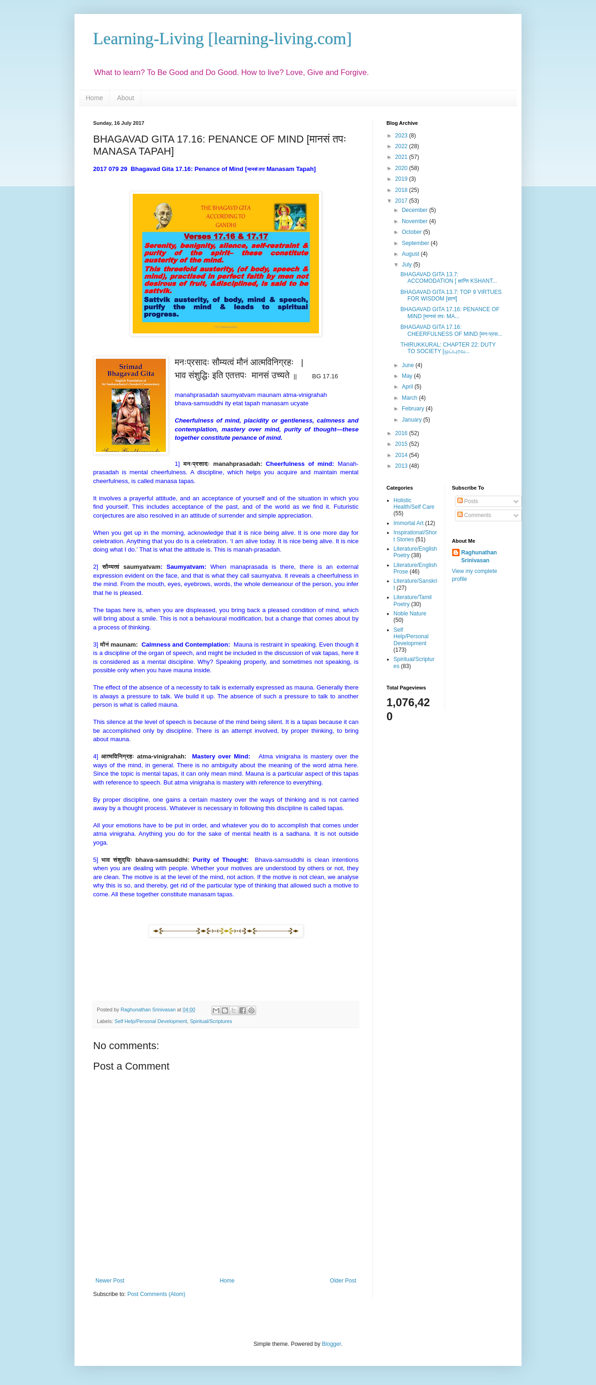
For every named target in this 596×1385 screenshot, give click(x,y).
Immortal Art (408, 523)
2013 (402, 466)
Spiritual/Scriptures (211, 1021)
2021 (402, 157)
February (414, 408)
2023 (402, 135)
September (416, 243)
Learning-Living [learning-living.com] (222, 38)
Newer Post (109, 1280)
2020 (402, 168)
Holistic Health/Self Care (413, 503)
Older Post (343, 1280)
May (408, 376)
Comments (474, 515)
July (407, 264)
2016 (402, 433)
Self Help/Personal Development (151, 1021)
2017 (402, 201)
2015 (402, 444)
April (408, 386)
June (408, 365)
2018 (402, 190)
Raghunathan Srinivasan (479, 556)
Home (94, 98)
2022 (402, 146)
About (125, 98)
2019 (402, 179)
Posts (467, 501)
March (410, 398)
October (412, 232)
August (411, 254)
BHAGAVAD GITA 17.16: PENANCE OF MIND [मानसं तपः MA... (450, 312)
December (415, 210)
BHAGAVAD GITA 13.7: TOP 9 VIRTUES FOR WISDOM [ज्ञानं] (450, 295)
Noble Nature (410, 613)
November (415, 221)
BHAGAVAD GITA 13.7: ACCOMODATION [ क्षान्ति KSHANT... (448, 277)
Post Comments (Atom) (156, 1294)
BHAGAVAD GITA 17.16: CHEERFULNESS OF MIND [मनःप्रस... (451, 330)
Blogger (331, 1344)
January (412, 419)
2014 (402, 455)
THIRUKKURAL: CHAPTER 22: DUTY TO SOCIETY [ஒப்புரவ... (448, 348)
